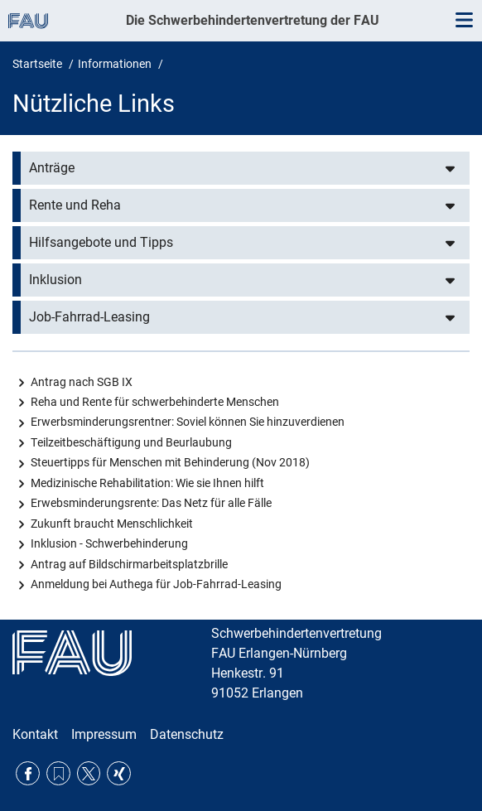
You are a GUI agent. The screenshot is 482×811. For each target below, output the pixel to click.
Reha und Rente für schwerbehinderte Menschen (155, 401)
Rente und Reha (75, 205)
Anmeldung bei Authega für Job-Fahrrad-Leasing (156, 584)
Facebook (28, 773)
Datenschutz (187, 734)
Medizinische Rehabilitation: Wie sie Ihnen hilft (147, 483)
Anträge (52, 168)
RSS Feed (58, 773)
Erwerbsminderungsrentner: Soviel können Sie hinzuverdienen (188, 421)
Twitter (89, 773)
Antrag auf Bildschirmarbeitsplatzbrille (129, 564)
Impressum (104, 734)
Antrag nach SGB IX (82, 382)
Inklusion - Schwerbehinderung (109, 543)
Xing (119, 773)
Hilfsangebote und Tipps (101, 242)
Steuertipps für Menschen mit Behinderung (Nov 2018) (170, 462)
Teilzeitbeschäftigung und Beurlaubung (131, 442)
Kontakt (35, 734)
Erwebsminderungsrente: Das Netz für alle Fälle (151, 502)
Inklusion (55, 279)
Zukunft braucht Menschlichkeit (112, 523)
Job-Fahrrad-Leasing (89, 317)
